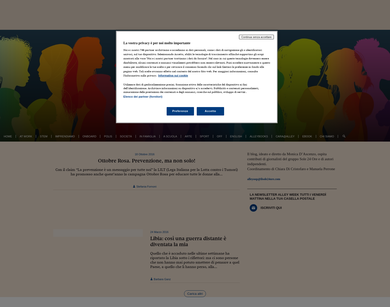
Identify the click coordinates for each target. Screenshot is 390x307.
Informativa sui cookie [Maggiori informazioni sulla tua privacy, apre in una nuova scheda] (173, 75)
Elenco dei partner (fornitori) (142, 96)
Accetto (210, 111)
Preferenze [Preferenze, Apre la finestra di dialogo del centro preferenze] (180, 111)
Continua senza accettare (256, 37)
